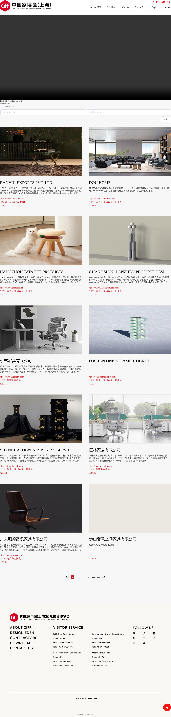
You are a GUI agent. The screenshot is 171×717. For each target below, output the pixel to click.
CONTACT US (21, 648)
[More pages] (97, 577)
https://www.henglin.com (100, 466)
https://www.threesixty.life (12, 198)
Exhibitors (111, 7)
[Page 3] (82, 577)
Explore (155, 7)
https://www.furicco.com (11, 555)
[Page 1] (67, 577)
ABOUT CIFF (20, 627)
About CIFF (95, 7)
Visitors (125, 7)
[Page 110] (104, 577)
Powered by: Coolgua (85, 714)
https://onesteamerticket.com (102, 376)
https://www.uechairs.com (12, 376)
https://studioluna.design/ (11, 466)
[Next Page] (112, 577)
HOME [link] (3, 101)
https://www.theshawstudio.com (104, 287)
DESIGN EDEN (22, 633)
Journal (167, 7)
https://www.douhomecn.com (102, 198)
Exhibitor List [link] (16, 101)
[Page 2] (74, 577)
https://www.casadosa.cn (11, 287)
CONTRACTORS (23, 638)
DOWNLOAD (21, 643)
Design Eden (140, 7)
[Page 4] (89, 577)
